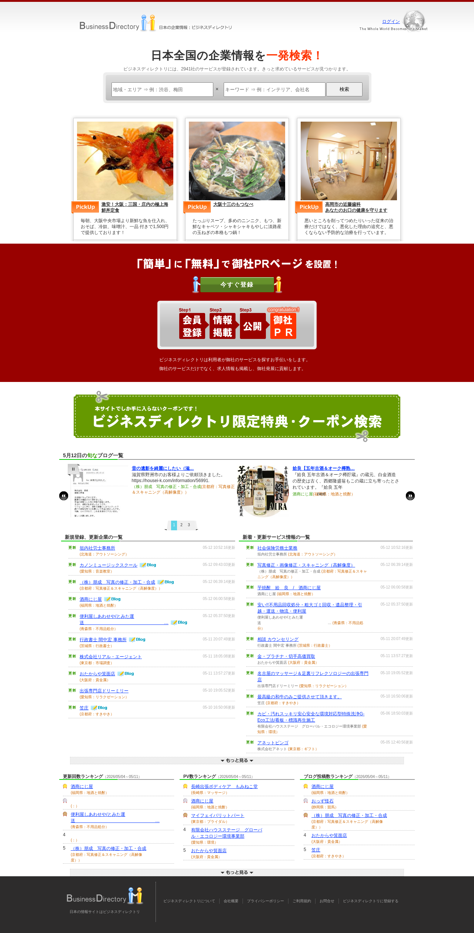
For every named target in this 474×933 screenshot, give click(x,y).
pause (74, 470)
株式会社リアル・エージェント (111, 656)
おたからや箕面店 (97, 673)
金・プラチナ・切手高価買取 (286, 656)
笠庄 (84, 708)
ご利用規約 (302, 901)
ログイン (391, 21)
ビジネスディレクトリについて (189, 901)
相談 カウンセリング (277, 639)
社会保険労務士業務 (277, 548)
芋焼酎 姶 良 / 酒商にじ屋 (289, 587)
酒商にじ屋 (91, 599)
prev (63, 495)
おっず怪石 (322, 801)
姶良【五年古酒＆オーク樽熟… (324, 468)
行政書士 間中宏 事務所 (103, 639)
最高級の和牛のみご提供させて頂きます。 (299, 696)
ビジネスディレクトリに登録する (370, 901)
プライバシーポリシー (265, 901)
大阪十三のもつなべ (233, 204)
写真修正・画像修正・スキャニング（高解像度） (306, 565)
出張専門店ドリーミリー (104, 690)
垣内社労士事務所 (97, 548)
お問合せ (327, 901)
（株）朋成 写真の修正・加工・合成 (117, 582)
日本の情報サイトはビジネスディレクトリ (105, 912)
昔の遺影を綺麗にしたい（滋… (163, 468)
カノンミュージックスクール (108, 565)
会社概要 (231, 901)
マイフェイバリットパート (217, 815)
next (410, 495)
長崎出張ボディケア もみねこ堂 (224, 786)
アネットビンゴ (272, 742)
